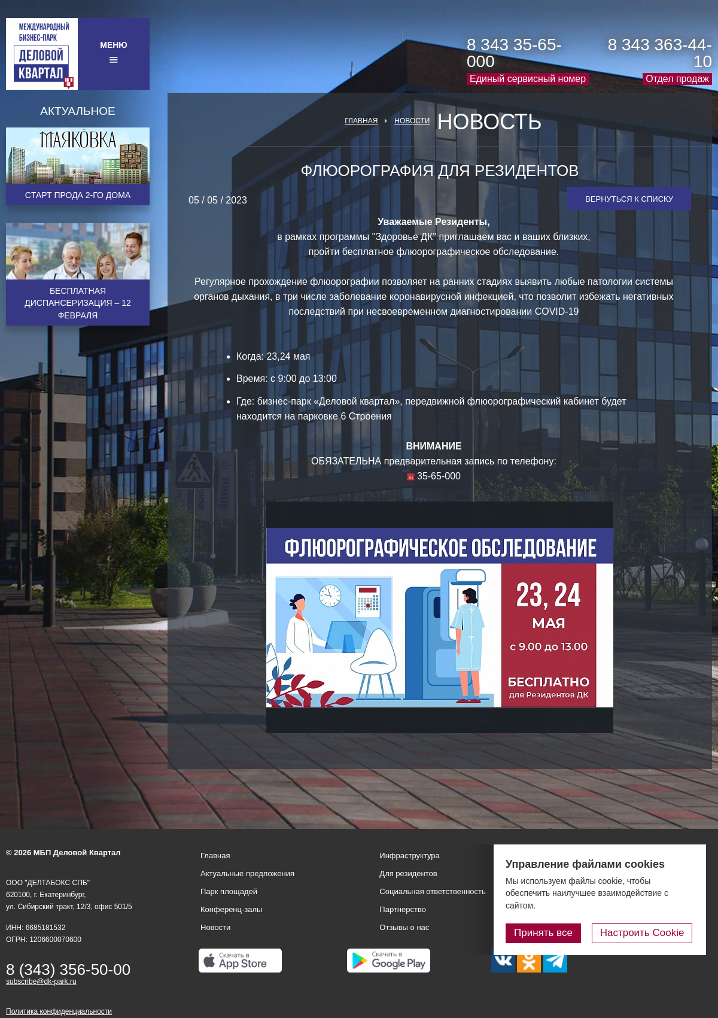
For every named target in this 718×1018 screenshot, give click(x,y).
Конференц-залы (231, 909)
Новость (489, 122)
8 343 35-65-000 (514, 53)
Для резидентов (408, 873)
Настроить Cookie (643, 932)
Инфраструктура (409, 855)
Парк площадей (228, 891)
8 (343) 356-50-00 (68, 970)
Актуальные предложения (247, 873)
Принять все (546, 932)
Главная (361, 121)
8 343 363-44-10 (660, 53)
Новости (412, 121)
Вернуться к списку (629, 199)
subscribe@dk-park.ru (41, 981)
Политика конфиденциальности (59, 1011)
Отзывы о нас (404, 927)
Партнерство (402, 909)
